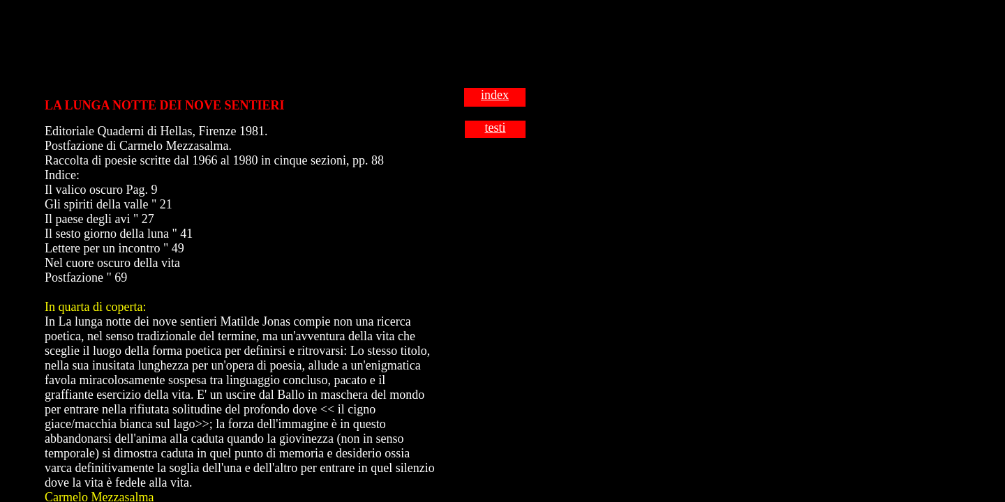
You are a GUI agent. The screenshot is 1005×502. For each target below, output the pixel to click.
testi (495, 128)
